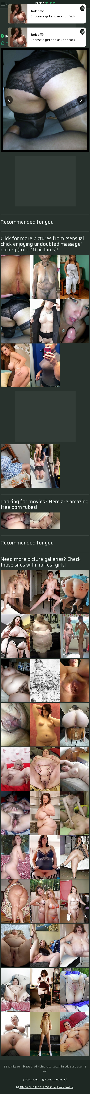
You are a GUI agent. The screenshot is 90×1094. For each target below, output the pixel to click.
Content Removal (54, 1079)
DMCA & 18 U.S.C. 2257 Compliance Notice (44, 1087)
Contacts (30, 1079)
